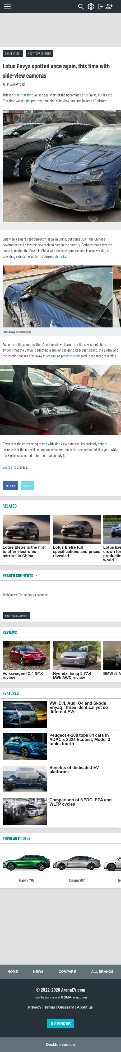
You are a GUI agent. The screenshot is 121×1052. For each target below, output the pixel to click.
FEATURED (11, 693)
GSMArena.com (74, 997)
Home (13, 972)
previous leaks (70, 355)
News (38, 972)
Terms (49, 1007)
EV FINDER (61, 1023)
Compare (67, 972)
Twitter (27, 486)
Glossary (66, 1007)
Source (7, 467)
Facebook (10, 486)
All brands (102, 972)
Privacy (34, 1007)
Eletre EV (60, 256)
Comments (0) (12, 53)
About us (85, 1007)
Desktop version (60, 1044)
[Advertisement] (60, 30)
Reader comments (21, 575)
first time (27, 94)
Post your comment (39, 53)
